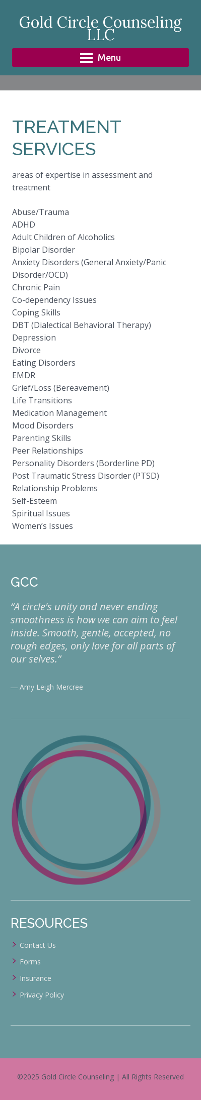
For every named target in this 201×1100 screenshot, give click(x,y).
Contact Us (38, 945)
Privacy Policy (42, 995)
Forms (30, 961)
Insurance (35, 978)
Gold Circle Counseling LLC (100, 28)
